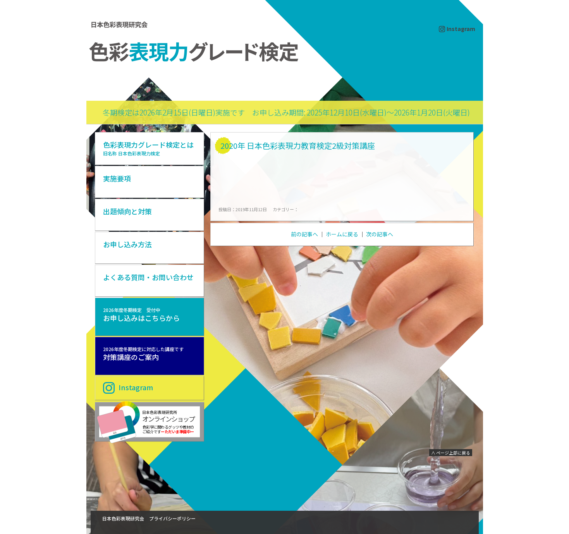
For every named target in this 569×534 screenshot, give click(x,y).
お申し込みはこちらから (141, 315)
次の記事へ (379, 234)
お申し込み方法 (127, 244)
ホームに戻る (342, 234)
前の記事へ (304, 234)
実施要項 (117, 178)
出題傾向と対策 (127, 211)
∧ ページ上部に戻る (450, 453)
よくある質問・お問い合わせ (148, 277)
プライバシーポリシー (172, 518)
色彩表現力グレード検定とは (148, 148)
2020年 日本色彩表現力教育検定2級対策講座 (297, 145)
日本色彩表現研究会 (123, 518)
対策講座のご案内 (143, 354)
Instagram (461, 29)
